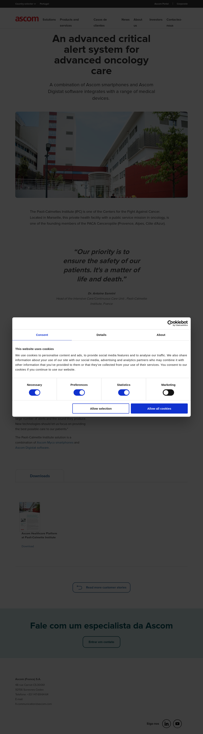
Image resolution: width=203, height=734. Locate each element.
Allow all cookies (159, 408)
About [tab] (161, 334)
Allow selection (101, 408)
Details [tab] (101, 334)
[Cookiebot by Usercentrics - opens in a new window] (170, 323)
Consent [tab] (42, 334)
